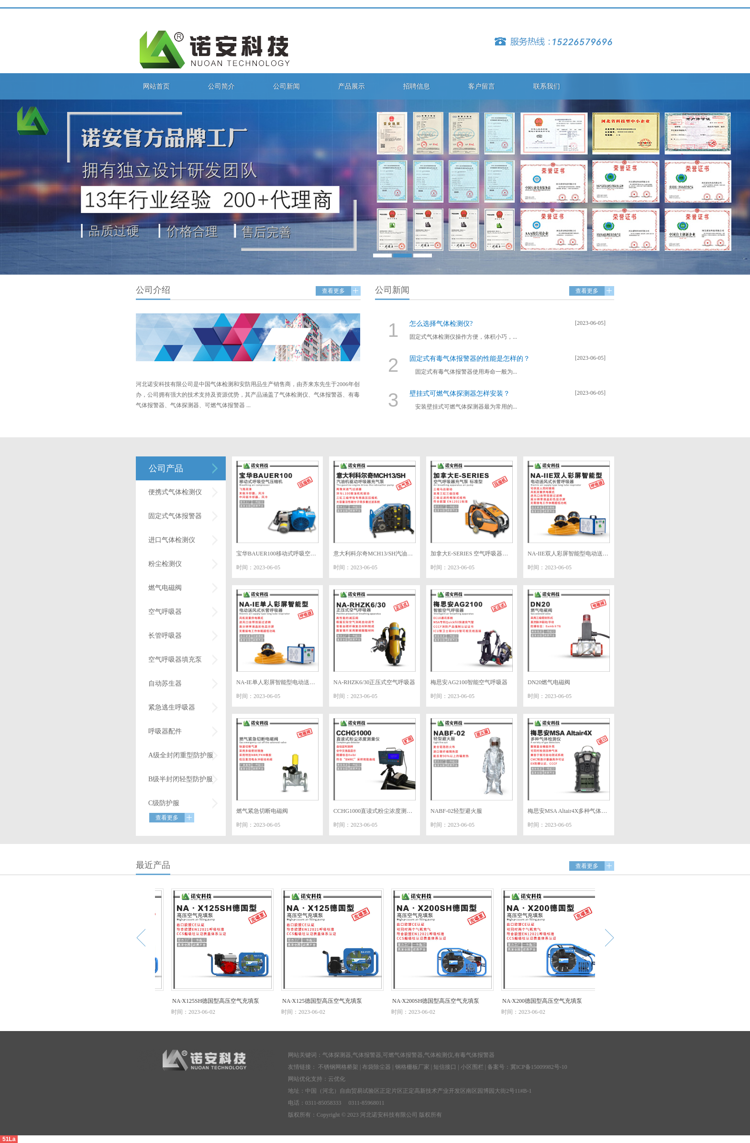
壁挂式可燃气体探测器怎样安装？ (459, 393)
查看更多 (333, 291)
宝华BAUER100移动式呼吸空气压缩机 (277, 553)
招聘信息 (416, 86)
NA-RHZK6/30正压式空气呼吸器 (374, 682)
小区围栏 (472, 1067)
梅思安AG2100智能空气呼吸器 (468, 682)
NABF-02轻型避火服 (456, 811)
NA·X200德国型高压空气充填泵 (545, 1001)
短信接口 (444, 1067)
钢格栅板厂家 (412, 1067)
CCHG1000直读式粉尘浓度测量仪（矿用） (374, 811)
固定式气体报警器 (175, 516)
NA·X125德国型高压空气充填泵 (325, 1001)
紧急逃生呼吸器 (171, 707)
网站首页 (156, 86)
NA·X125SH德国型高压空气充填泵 (218, 1001)
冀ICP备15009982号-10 (538, 1067)
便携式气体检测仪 (175, 492)
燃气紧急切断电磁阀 (262, 811)
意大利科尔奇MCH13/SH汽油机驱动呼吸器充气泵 (374, 553)
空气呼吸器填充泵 (175, 659)
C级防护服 (163, 803)
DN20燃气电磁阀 (549, 682)
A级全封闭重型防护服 (180, 755)
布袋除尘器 (376, 1067)
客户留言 (481, 86)
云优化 (336, 1079)
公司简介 (221, 86)
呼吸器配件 (165, 731)
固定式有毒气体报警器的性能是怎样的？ (469, 358)
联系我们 (546, 86)
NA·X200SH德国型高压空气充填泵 (438, 1001)
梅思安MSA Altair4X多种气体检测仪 (569, 811)
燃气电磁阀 (165, 587)
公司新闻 (286, 86)
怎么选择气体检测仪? (441, 323)
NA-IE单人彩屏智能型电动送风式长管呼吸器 (277, 682)
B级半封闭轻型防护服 (180, 779)
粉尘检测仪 (165, 563)
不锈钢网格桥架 (338, 1067)
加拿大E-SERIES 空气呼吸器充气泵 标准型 (471, 553)
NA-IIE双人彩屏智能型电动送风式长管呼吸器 (569, 553)
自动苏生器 (165, 683)
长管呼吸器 (165, 635)
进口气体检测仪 (171, 540)
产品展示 (351, 86)
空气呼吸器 (165, 611)
